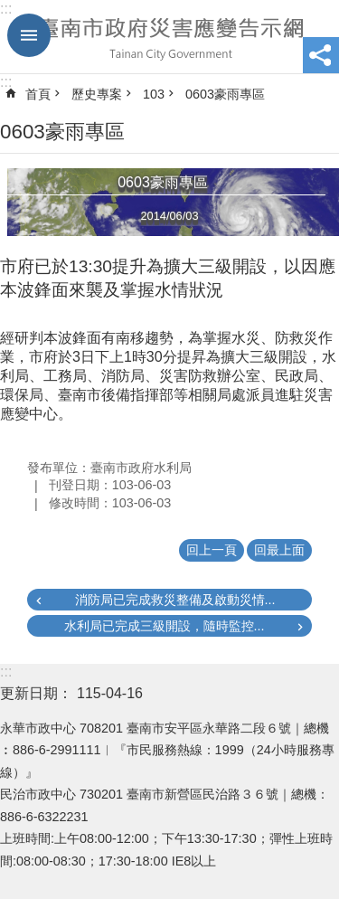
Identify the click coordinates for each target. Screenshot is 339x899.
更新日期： (36, 693)
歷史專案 (96, 94)
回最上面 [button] (279, 550)
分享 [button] (321, 55)
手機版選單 (29, 35)
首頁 (38, 94)
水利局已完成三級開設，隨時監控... (164, 626)
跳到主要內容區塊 (9, 9)
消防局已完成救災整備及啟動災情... (175, 599)
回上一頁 (211, 550)
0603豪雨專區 (225, 94)
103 (154, 94)
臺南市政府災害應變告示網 (169, 37)
